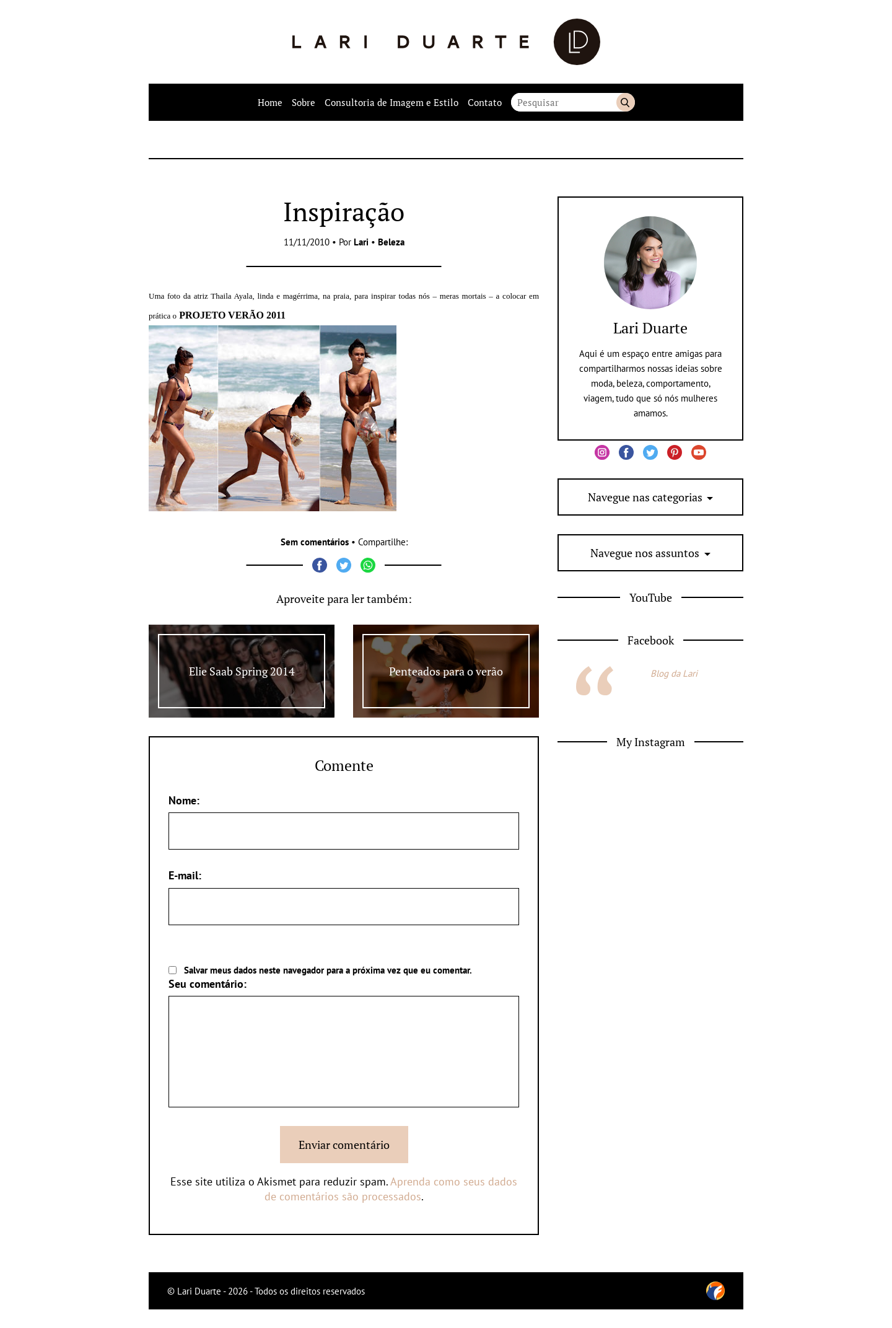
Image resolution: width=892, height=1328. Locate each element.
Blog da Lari (673, 673)
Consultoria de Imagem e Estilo (391, 102)
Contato (485, 102)
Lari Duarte (650, 328)
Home (270, 102)
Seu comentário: (207, 984)
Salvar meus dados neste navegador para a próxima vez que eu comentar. (328, 970)
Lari (361, 242)
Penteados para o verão (446, 671)
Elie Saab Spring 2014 (242, 671)
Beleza (391, 242)
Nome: (183, 800)
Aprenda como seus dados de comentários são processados (391, 1188)
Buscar (625, 102)
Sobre (303, 102)
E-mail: (184, 875)
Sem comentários (315, 542)
